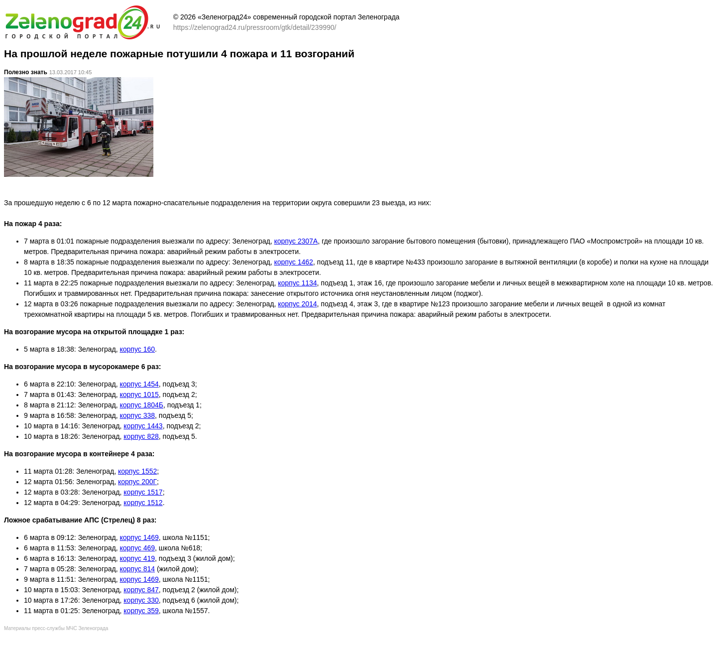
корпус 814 (137, 569)
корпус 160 (137, 349)
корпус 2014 (297, 304)
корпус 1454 (139, 384)
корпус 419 (137, 558)
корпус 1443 (142, 426)
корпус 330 (141, 600)
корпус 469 (137, 548)
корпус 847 (141, 590)
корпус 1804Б (142, 405)
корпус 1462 (293, 262)
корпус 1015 (139, 394)
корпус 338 (137, 415)
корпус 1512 (142, 503)
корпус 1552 (137, 471)
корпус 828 (141, 436)
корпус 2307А (296, 241)
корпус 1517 (142, 492)
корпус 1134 (297, 283)
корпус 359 (141, 611)
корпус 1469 (139, 537)
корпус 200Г (137, 482)
